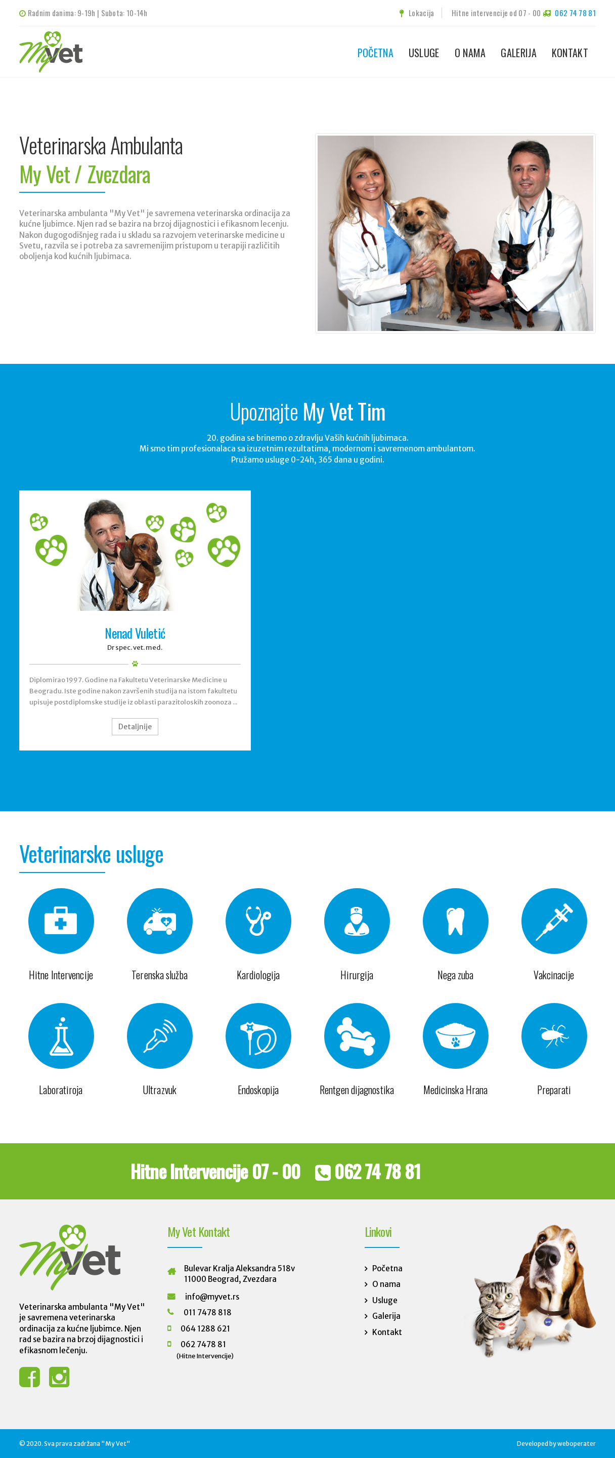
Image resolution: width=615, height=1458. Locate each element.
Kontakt (570, 52)
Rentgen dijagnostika (357, 1089)
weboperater (576, 1443)
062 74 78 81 (575, 12)
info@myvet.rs (212, 1297)
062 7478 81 (203, 1344)
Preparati (554, 1089)
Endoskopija (258, 1089)
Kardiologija (258, 974)
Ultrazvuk (160, 1089)
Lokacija (417, 12)
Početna (375, 52)
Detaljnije (135, 726)
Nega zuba (455, 974)
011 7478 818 (208, 1312)
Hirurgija (357, 974)
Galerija (518, 52)
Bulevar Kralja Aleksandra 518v (239, 1268)
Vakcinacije (554, 974)
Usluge (424, 52)
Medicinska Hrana (455, 1089)
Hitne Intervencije (61, 974)
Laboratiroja (60, 1089)
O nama (470, 52)
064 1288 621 (205, 1329)
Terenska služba (159, 974)
